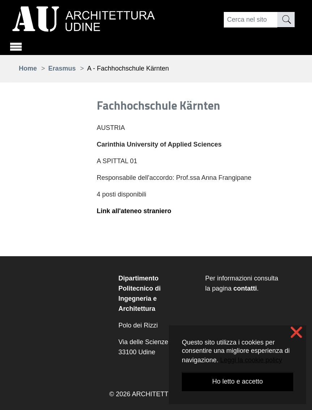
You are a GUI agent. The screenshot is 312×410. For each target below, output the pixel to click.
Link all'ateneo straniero (134, 211)
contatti (245, 288)
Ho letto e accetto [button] (237, 381)
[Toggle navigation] (16, 45)
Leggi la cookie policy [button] (251, 360)
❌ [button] (296, 333)
